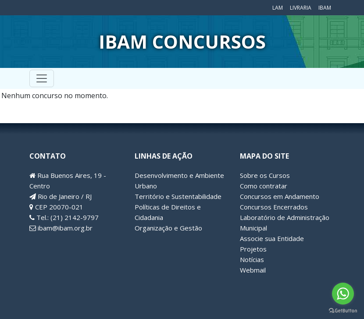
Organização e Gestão (168, 227)
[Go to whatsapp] (343, 294)
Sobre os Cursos (265, 175)
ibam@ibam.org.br (61, 227)
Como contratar (263, 185)
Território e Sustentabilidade (178, 196)
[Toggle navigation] (41, 78)
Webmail (253, 270)
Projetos (253, 249)
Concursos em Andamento (279, 196)
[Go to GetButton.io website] (343, 310)
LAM (277, 7)
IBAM (324, 7)
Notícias (252, 259)
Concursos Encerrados (274, 206)
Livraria (300, 7)
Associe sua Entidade (272, 238)
